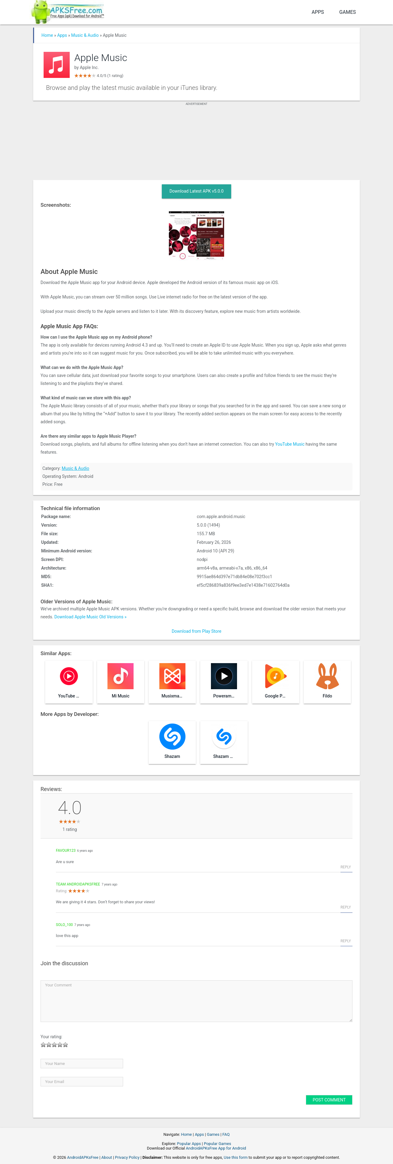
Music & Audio (85, 35)
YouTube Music (290, 444)
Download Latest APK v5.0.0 (196, 191)
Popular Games (217, 1143)
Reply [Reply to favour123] (345, 867)
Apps (318, 12)
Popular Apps (189, 1143)
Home (47, 35)
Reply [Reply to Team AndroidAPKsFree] (345, 907)
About (106, 1157)
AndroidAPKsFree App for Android (216, 1148)
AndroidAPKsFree (83, 1157)
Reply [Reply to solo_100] (345, 941)
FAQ (225, 1134)
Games (347, 12)
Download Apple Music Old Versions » (90, 616)
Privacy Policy (127, 1157)
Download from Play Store (196, 631)
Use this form (236, 1157)
